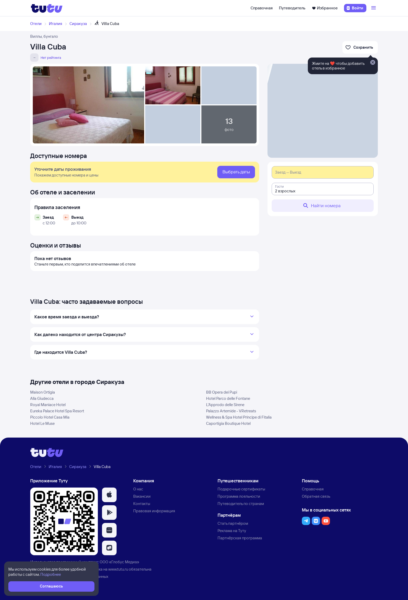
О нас (138, 489)
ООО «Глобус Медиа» (119, 561)
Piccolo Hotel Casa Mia (49, 417)
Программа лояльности (239, 496)
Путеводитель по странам (241, 503)
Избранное (325, 7)
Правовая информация (154, 510)
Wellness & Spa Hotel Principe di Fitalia (239, 417)
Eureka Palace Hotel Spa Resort (57, 410)
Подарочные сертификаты (241, 489)
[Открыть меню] (374, 8)
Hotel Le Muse (42, 423)
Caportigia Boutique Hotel (228, 423)
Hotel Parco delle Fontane (228, 398)
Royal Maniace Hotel (48, 404)
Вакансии (142, 496)
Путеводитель (292, 7)
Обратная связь (316, 496)
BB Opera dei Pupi (221, 392)
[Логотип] (46, 8)
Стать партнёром (233, 523)
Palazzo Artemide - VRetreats (231, 410)
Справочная (262, 7)
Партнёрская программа (240, 537)
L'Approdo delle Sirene (225, 404)
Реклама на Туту (232, 530)
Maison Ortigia (42, 392)
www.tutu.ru (118, 569)
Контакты (141, 503)
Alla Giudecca (42, 398)
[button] (109, 495)
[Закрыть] (372, 63)
